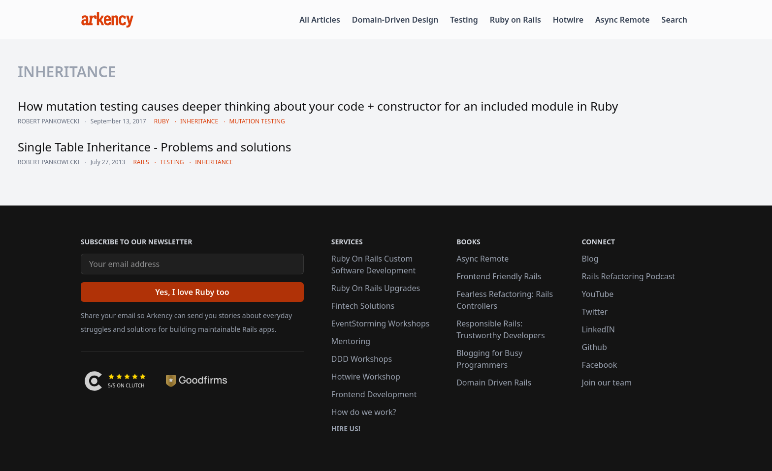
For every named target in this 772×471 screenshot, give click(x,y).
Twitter (595, 311)
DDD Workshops (361, 358)
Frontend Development (374, 394)
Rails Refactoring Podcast (629, 276)
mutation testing (257, 121)
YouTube (598, 294)
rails (141, 162)
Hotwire (568, 19)
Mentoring (350, 341)
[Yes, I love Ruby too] (192, 292)
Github (594, 347)
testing (172, 162)
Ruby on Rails (515, 19)
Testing (464, 19)
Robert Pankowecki (48, 121)
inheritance (199, 121)
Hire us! (345, 428)
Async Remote (622, 19)
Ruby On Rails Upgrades (375, 288)
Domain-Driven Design (395, 19)
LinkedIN (598, 329)
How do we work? (363, 412)
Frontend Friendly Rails (498, 276)
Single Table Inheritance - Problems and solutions (154, 147)
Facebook (599, 364)
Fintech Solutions (362, 305)
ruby (161, 121)
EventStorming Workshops (380, 323)
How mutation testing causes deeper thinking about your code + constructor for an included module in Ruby (318, 106)
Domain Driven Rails (493, 382)
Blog (590, 258)
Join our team (607, 382)
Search (674, 19)
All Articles (319, 19)
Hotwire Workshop (365, 376)
